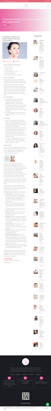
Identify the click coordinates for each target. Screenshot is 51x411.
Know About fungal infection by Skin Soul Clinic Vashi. (42, 237)
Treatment (24, 374)
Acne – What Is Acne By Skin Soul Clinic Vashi (42, 308)
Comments (16, 61)
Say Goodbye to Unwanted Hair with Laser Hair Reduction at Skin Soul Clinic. (42, 61)
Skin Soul (13, 407)
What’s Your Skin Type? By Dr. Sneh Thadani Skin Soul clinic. (42, 164)
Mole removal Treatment (42, 89)
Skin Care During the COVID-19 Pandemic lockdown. (42, 214)
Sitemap (38, 374)
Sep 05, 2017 (7, 61)
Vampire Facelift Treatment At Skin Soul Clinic (42, 260)
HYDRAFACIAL (42, 72)
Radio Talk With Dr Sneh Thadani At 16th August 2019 (42, 274)
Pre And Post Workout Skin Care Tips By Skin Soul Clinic (42, 320)
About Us (18, 374)
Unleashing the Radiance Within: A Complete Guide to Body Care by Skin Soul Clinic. (42, 45)
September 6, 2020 (42, 265)
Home (4, 25)
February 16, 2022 (42, 156)
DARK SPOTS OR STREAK (42, 80)
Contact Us (31, 374)
